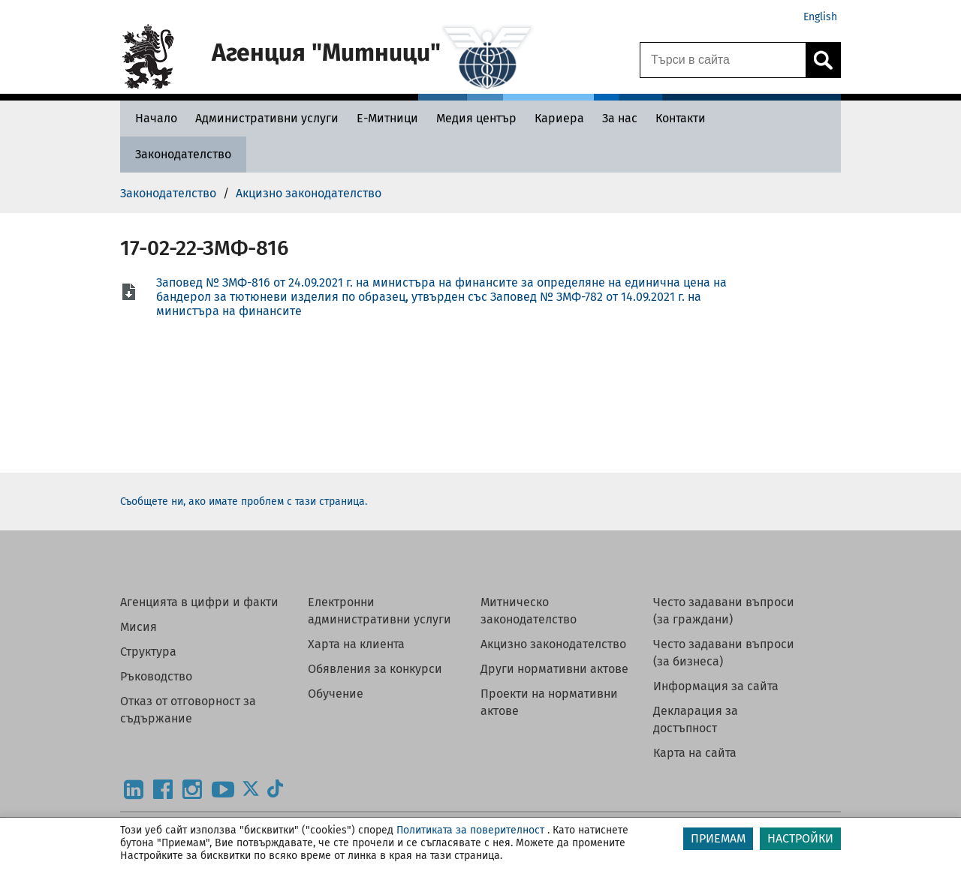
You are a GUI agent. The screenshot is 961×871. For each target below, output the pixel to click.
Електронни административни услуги (379, 610)
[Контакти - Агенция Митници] (680, 118)
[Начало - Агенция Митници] (152, 118)
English (820, 17)
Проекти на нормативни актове (549, 702)
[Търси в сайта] (723, 60)
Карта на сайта (695, 753)
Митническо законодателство (528, 610)
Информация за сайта (716, 686)
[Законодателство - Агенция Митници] (183, 154)
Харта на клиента (356, 644)
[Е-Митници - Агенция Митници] (387, 118)
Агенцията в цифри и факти (199, 602)
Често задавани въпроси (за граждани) (723, 610)
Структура (148, 651)
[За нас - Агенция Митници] (620, 118)
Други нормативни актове (554, 669)
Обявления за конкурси (375, 669)
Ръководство (156, 676)
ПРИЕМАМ (718, 838)
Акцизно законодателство (553, 644)
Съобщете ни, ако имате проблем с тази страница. (243, 501)
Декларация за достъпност (695, 719)
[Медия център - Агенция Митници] (476, 118)
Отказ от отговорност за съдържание (188, 709)
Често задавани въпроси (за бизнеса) (723, 652)
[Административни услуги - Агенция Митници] (267, 118)
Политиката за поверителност (470, 830)
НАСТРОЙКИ (800, 838)
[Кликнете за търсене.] (823, 60)
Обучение (335, 693)
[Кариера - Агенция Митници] (559, 118)
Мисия (138, 627)
